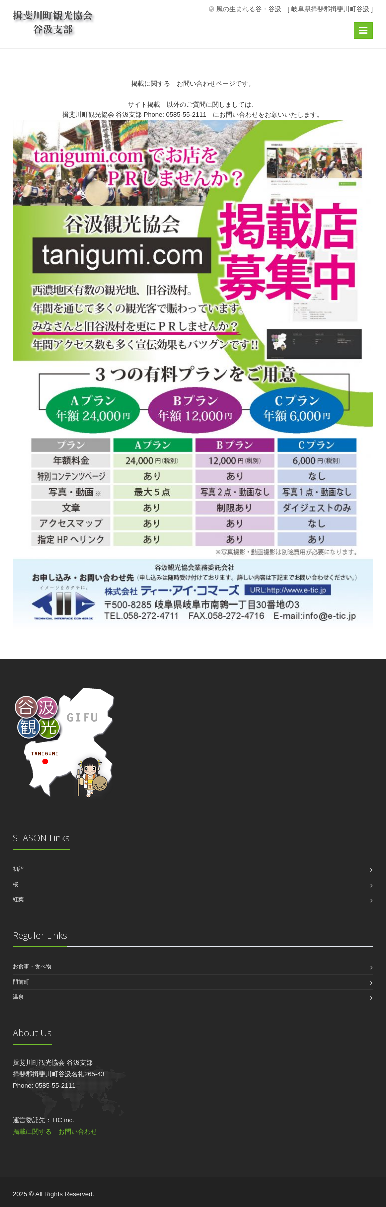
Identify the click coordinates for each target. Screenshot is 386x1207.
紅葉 (18, 899)
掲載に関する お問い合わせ (55, 1131)
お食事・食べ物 (32, 966)
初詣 (18, 869)
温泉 (18, 997)
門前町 (21, 982)
